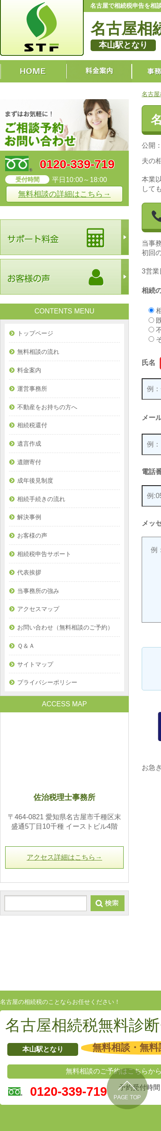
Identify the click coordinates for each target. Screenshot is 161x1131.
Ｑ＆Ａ (26, 645)
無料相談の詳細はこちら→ (64, 194)
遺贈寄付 (29, 462)
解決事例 (29, 517)
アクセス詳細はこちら (64, 857)
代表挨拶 (29, 572)
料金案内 (29, 370)
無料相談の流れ (38, 351)
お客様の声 (32, 535)
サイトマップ (35, 664)
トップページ (35, 333)
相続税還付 (32, 425)
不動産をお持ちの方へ (47, 407)
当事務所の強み (38, 590)
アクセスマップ (38, 608)
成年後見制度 (35, 480)
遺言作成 (29, 443)
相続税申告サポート (44, 553)
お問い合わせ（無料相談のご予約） (65, 627)
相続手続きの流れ (41, 499)
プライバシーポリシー (47, 682)
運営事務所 (32, 388)
